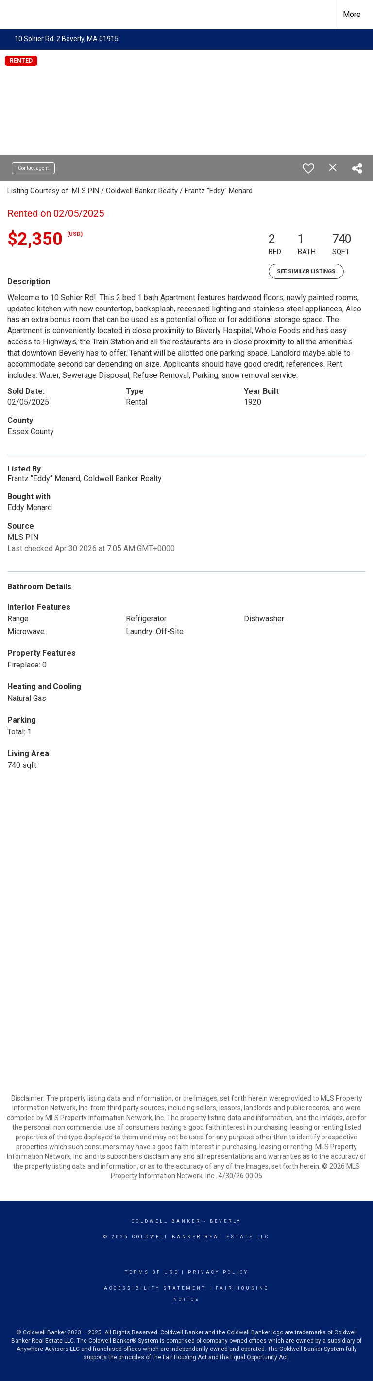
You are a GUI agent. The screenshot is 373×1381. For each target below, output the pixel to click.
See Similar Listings (306, 271)
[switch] (308, 168)
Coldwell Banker (166, 1221)
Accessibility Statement (155, 1288)
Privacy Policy (218, 1272)
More (352, 14)
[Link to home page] (12, 13)
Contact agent (33, 168)
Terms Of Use (152, 1272)
